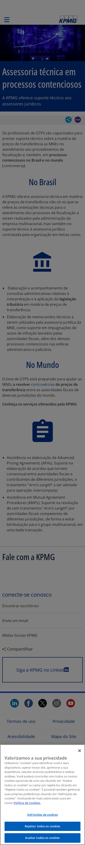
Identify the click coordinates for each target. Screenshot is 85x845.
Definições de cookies (42, 815)
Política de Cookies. (27, 803)
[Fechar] (80, 751)
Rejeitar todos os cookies (42, 826)
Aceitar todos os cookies (42, 838)
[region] (42, 794)
